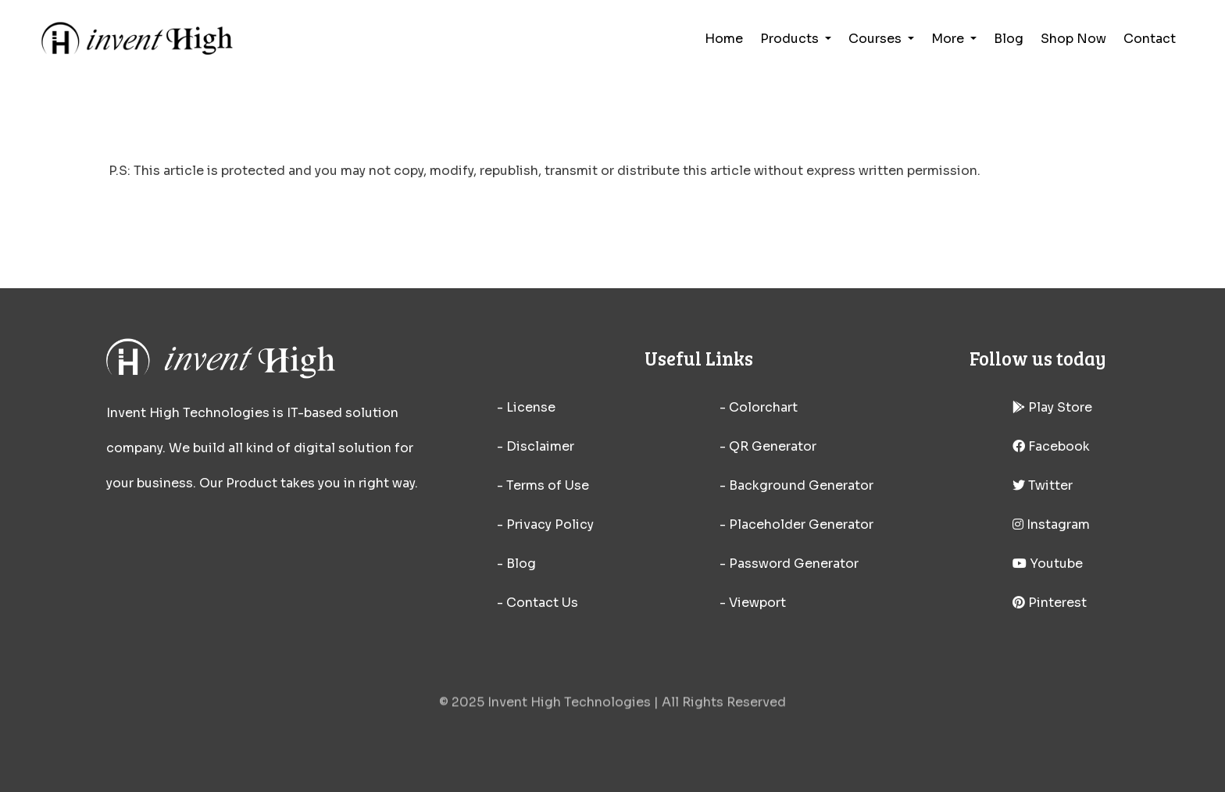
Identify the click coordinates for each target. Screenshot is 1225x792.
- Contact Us (537, 602)
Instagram (1051, 524)
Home (724, 38)
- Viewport (753, 602)
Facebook (1051, 446)
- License (526, 407)
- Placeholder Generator (796, 524)
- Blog (516, 563)
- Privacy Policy (545, 524)
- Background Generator (796, 485)
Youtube (1047, 563)
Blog (1008, 38)
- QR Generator (768, 446)
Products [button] (791, 38)
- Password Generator (789, 563)
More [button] (949, 38)
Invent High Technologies (569, 707)
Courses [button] (876, 38)
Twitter (1042, 485)
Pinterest (1049, 602)
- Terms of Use (543, 485)
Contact (1149, 38)
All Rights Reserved (724, 707)
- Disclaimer (535, 446)
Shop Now (1073, 38)
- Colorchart (759, 407)
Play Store (1052, 407)
